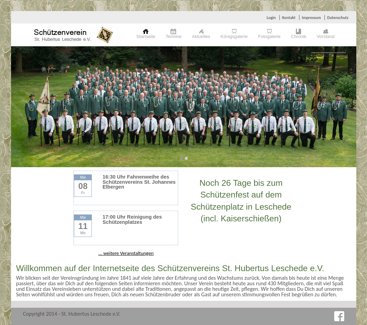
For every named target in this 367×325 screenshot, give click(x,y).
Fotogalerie (269, 36)
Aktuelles (201, 36)
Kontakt (289, 17)
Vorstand (325, 36)
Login (271, 17)
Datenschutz (338, 17)
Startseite (145, 36)
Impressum (311, 17)
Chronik (299, 36)
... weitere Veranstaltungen (126, 253)
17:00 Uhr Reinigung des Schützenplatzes (132, 219)
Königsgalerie (234, 36)
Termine (174, 36)
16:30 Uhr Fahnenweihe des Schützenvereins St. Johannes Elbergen (139, 182)
